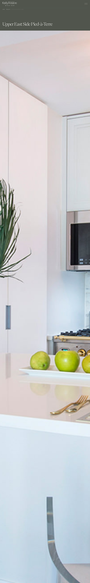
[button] (86, 3)
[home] (9, 3)
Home (3, 9)
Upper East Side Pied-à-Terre (17, 9)
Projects (8, 9)
